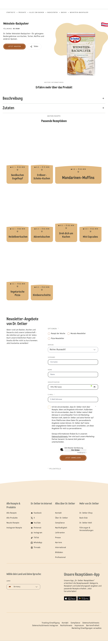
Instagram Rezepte (14, 528)
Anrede (51, 345)
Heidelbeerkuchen (18, 214)
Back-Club (83, 518)
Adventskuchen (42, 214)
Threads (37, 547)
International (60, 547)
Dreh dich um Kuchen (66, 214)
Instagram (38, 533)
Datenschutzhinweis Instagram (45, 626)
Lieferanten (60, 533)
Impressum (79, 626)
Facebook (37, 513)
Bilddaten (59, 552)
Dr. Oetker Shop (85, 513)
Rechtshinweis (66, 626)
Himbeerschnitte (42, 272)
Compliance (60, 523)
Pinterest (37, 528)
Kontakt (58, 513)
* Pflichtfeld (54, 469)
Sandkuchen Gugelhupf (18, 156)
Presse (58, 538)
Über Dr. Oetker (61, 518)
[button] (34, 46)
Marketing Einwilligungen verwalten (87, 628)
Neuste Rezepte (13, 523)
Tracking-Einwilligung (51, 623)
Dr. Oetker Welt (85, 523)
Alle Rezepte (12, 513)
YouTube (37, 523)
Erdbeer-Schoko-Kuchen (42, 156)
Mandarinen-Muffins (78, 156)
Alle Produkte (12, 518)
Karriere (58, 543)
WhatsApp (38, 543)
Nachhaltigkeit (61, 528)
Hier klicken (75, 450)
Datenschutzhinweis (90, 623)
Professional (60, 557)
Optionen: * (53, 329)
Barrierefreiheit (92, 626)
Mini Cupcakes (90, 214)
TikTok (36, 538)
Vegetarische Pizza (18, 272)
